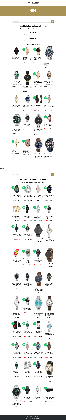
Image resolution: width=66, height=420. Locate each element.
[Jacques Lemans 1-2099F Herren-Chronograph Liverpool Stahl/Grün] (17, 392)
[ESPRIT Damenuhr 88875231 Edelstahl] (17, 99)
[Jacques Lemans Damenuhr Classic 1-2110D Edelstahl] (27, 325)
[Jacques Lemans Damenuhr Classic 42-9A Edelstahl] (27, 209)
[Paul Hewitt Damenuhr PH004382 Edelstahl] (49, 99)
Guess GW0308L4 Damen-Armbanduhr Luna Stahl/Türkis (49, 334)
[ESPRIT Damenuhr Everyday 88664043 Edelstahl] (38, 189)
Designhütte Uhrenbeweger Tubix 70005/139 (49, 397)
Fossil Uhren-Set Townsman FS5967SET (37, 107)
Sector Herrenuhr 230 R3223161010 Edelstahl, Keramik (27, 107)
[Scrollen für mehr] (33, 13)
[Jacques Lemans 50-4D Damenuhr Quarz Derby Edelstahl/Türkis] (38, 303)
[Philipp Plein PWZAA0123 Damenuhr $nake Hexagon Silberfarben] (27, 365)
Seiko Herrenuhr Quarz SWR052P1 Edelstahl (38, 333)
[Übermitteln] (52, 21)
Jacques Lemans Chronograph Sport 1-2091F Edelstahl (27, 308)
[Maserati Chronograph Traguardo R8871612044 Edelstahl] (49, 189)
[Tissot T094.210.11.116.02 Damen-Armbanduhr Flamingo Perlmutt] (49, 230)
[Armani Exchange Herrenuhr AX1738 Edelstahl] (38, 252)
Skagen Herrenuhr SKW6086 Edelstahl (49, 353)
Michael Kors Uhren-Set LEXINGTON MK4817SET (38, 397)
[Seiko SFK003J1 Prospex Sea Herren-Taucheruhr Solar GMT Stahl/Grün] (17, 120)
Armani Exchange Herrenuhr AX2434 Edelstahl (28, 397)
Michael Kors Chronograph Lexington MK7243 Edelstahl (38, 216)
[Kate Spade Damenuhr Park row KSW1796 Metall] (17, 228)
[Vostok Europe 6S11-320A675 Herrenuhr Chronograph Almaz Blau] (49, 145)
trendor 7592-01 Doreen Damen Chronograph (49, 378)
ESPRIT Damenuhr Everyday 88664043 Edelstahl (38, 197)
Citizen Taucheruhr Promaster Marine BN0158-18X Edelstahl (17, 83)
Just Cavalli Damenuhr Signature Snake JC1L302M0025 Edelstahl (16, 217)
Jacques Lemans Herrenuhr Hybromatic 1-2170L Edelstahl (27, 126)
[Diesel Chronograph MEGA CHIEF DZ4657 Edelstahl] (38, 346)
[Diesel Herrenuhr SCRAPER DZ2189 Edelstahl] (38, 365)
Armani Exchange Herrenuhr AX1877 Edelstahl (17, 354)
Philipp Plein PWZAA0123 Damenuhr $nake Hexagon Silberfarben (27, 373)
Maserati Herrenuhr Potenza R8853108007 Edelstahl (27, 260)
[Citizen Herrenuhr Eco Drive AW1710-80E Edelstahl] (17, 277)
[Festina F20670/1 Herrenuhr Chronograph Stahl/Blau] (49, 53)
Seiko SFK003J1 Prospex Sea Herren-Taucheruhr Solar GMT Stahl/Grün (17, 130)
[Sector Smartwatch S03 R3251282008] (17, 325)
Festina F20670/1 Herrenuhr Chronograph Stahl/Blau (48, 64)
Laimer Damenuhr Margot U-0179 (48, 125)
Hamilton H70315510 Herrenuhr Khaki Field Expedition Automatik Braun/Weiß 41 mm (49, 313)
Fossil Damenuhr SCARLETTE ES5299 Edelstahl (38, 83)
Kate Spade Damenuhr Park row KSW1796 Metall (17, 236)
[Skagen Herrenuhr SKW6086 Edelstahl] (49, 346)
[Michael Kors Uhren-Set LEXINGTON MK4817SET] (38, 389)
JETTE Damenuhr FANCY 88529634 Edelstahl (15, 58)
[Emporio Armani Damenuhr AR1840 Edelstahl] (27, 346)
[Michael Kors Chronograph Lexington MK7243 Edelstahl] (38, 209)
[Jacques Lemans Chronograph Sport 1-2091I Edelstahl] (38, 51)
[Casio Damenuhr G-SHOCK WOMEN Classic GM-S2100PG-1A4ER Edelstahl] (27, 142)
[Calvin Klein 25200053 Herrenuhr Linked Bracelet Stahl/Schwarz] (38, 120)
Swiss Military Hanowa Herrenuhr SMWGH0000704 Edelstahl (49, 216)
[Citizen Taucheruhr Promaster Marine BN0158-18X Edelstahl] (17, 75)
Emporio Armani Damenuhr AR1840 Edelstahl (28, 354)
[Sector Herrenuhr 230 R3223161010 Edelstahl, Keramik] (27, 99)
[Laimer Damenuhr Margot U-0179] (49, 118)
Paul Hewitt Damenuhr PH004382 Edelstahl (49, 107)
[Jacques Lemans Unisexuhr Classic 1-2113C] (27, 277)
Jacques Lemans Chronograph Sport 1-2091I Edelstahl (38, 58)
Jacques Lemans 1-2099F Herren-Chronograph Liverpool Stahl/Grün (16, 402)
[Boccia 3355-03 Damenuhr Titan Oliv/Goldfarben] (49, 255)
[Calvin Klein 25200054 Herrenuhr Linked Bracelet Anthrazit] (38, 230)
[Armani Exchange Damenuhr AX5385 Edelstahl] (17, 142)
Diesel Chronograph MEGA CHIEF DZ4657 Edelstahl (38, 354)
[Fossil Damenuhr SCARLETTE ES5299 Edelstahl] (38, 75)
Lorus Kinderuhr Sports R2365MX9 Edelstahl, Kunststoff (16, 197)
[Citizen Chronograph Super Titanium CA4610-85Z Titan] (49, 75)
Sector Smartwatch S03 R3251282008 (17, 332)
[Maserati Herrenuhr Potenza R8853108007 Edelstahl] (27, 252)
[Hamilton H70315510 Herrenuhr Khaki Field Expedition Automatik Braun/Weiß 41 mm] (49, 303)
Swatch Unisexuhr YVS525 (17, 372)
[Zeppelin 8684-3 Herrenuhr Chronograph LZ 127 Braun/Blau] (38, 145)
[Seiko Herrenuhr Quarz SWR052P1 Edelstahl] (38, 325)
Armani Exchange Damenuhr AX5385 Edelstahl (16, 150)
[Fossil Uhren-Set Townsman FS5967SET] (38, 99)
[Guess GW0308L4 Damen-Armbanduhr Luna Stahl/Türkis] (49, 326)
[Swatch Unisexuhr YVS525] (17, 365)
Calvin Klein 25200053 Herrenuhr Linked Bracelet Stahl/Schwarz (38, 131)
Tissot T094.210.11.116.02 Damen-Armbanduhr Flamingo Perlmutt (49, 241)
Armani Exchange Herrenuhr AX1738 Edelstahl (38, 260)
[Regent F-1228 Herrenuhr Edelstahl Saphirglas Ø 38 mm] (38, 279)
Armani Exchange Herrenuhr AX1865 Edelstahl (28, 236)
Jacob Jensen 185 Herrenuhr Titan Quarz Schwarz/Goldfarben (27, 88)
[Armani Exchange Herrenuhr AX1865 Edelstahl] (27, 228)
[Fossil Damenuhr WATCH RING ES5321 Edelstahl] (27, 189)
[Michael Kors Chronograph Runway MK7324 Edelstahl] (27, 51)
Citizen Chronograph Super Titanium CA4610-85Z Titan (48, 83)
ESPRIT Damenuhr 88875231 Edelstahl (16, 106)
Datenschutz (36, 416)
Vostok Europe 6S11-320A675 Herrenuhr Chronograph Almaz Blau (48, 155)
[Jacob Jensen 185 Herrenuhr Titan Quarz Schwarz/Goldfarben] (27, 77)
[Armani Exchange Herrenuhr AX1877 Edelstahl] (17, 346)
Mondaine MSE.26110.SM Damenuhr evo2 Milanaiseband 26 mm (17, 313)
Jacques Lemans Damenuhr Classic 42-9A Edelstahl (27, 216)
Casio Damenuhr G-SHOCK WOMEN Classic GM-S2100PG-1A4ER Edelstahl (27, 150)
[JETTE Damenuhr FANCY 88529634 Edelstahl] (17, 51)
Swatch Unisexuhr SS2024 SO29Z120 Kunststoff (17, 260)
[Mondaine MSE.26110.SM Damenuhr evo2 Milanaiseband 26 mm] (17, 303)
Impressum (29, 416)
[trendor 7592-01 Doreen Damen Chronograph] (49, 367)
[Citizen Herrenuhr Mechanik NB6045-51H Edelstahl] (49, 277)
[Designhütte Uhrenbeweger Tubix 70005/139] (49, 389)
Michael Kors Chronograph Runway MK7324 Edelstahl (27, 58)
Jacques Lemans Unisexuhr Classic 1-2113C (27, 284)
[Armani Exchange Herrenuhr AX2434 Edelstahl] (27, 389)
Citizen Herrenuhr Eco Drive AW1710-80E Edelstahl (16, 284)
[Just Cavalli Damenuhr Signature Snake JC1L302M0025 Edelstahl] (17, 209)
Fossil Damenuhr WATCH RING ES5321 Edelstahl (27, 197)
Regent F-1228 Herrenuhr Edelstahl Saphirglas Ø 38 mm (38, 289)
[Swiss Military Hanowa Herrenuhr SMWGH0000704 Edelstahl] (49, 209)
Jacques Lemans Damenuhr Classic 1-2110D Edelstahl (27, 333)
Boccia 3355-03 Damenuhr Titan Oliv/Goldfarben (49, 265)
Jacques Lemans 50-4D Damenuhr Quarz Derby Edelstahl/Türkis (38, 313)
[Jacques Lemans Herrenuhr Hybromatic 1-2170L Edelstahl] (27, 118)
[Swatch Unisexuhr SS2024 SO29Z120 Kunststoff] (17, 252)
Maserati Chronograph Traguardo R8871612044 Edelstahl (49, 197)
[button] (1, 3)
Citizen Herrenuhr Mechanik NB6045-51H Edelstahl (49, 284)
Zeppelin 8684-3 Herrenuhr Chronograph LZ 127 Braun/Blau (38, 155)
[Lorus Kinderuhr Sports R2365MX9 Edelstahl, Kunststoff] (17, 189)
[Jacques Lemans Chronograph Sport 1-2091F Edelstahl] (27, 301)
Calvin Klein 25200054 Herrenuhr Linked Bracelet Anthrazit (38, 240)
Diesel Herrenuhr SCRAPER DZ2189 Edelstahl (38, 373)
